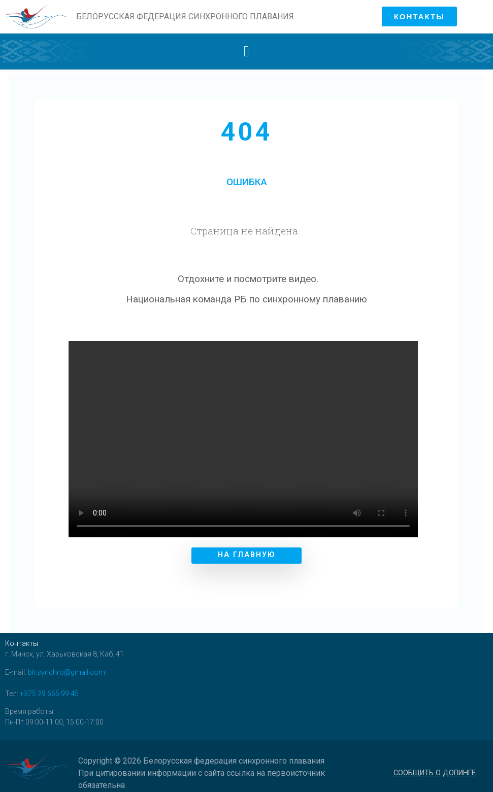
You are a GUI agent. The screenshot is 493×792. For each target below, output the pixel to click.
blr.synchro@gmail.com (66, 667)
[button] (247, 51)
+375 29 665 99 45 (49, 688)
